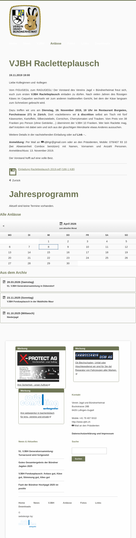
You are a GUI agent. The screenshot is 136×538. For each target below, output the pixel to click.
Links (85, 43)
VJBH (40, 43)
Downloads (102, 43)
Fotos (71, 43)
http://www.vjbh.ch (81, 422)
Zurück (16, 180)
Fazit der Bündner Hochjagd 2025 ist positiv (38, 486)
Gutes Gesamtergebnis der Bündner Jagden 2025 (38, 464)
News (27, 43)
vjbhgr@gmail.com (55, 142)
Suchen (78, 459)
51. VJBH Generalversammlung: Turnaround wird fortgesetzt (35, 453)
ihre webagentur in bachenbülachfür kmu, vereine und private (39, 413)
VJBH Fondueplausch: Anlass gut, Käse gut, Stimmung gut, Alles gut (40, 475)
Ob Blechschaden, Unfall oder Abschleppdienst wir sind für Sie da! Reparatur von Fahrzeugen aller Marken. (96, 364)
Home (13, 43)
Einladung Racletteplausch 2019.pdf (46, 169)
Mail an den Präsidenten (87, 425)
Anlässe (55, 43)
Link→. (81, 134)
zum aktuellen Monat (68, 228)
